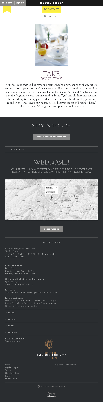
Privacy (8, 375)
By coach (13, 332)
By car (11, 313)
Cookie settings (12, 373)
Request (20, 3)
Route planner (51, 229)
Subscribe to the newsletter (51, 137)
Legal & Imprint (12, 367)
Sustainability (11, 378)
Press (7, 364)
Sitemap (8, 370)
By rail (12, 319)
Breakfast (51, 9)
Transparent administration (64, 364)
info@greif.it (50, 254)
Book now (7, 3)
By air (11, 326)
